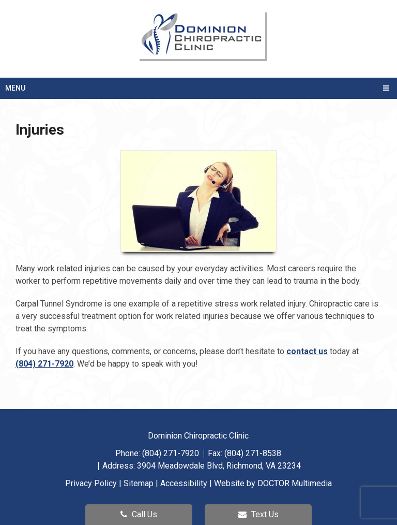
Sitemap (139, 483)
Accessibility (183, 483)
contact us (307, 351)
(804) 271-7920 (44, 364)
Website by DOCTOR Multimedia (273, 483)
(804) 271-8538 (252, 453)
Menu (15, 88)
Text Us (258, 514)
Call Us (138, 514)
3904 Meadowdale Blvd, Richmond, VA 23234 (219, 466)
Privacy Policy (91, 483)
